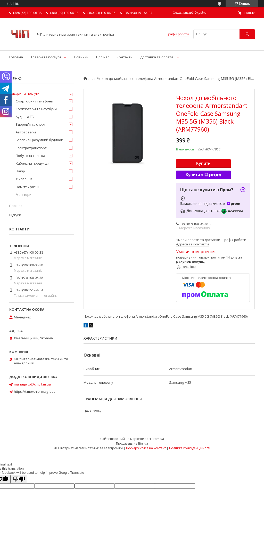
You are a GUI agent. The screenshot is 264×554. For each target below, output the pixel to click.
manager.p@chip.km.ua (32, 384)
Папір (20, 171)
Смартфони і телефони (34, 101)
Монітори (23, 194)
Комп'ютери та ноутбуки (36, 109)
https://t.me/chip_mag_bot (34, 391)
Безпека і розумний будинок (39, 140)
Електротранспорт (31, 148)
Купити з (203, 175)
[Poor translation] (19, 479)
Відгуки (15, 215)
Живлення (24, 178)
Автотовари (26, 132)
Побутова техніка (30, 155)
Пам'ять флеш (27, 186)
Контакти (125, 57)
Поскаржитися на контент (146, 448)
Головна (16, 57)
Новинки (81, 57)
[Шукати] (247, 34)
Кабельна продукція (32, 163)
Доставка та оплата (156, 57)
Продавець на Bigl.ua (132, 443)
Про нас (102, 57)
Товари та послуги (46, 57)
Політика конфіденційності (189, 448)
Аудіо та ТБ (25, 116)
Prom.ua (158, 439)
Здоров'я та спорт (31, 124)
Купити (203, 163)
